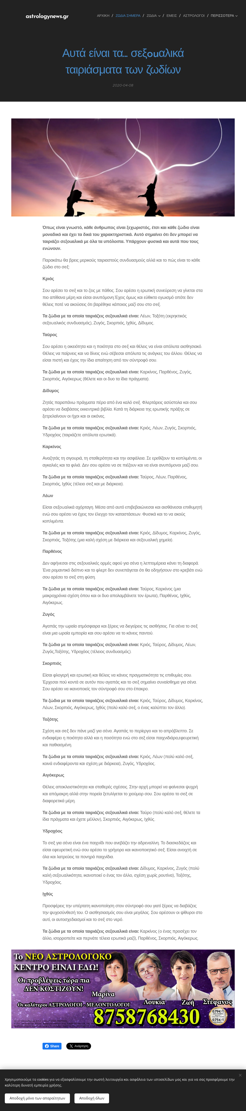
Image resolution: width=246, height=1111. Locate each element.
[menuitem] (104, 16)
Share (52, 1046)
